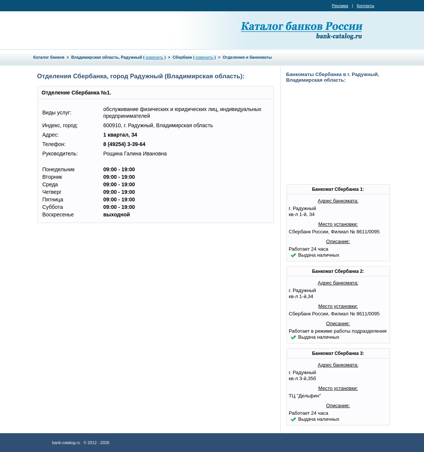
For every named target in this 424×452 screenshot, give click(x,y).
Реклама (340, 5)
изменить (154, 57)
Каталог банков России (302, 30)
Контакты (365, 5)
